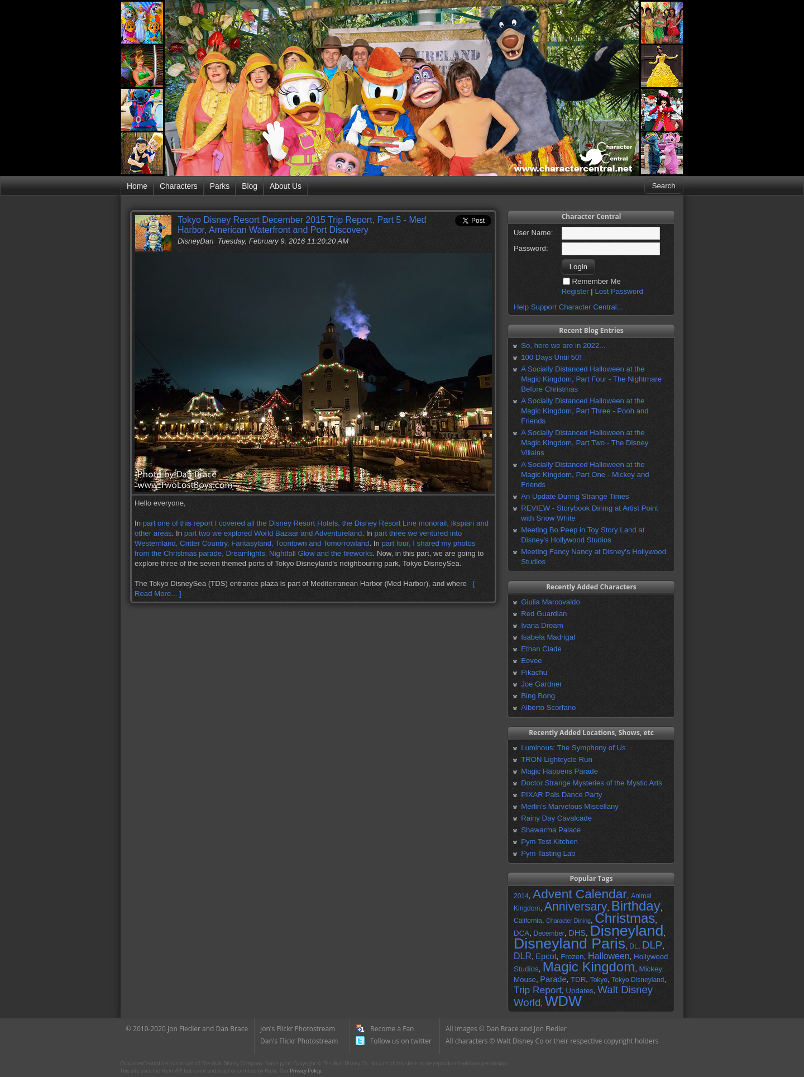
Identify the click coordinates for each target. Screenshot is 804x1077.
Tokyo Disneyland (637, 980)
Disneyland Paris (569, 943)
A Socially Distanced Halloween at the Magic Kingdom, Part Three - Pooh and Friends (584, 411)
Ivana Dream (542, 625)
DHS (577, 932)
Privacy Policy (305, 1070)
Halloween (609, 956)
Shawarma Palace (551, 830)
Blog (249, 186)
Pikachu (534, 672)
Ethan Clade (541, 649)
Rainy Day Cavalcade (556, 818)
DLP (652, 945)
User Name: (533, 232)
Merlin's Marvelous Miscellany (570, 806)
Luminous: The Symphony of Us (573, 748)
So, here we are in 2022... (563, 345)
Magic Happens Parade (559, 771)
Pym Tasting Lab (548, 853)
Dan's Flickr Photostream (299, 1041)
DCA (521, 933)
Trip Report (538, 989)
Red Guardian (544, 613)
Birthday (636, 905)
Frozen (572, 956)
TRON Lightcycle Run (556, 759)
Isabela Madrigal (548, 637)
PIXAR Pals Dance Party (561, 794)
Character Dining (568, 920)
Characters (179, 186)
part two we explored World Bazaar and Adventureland (273, 533)
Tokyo (598, 980)
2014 (521, 896)
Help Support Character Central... (568, 307)
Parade (553, 979)
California (528, 920)
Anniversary (575, 906)
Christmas (625, 918)
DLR (523, 956)
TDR (578, 979)
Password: (531, 248)
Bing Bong (538, 696)
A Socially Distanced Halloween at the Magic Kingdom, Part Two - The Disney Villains (584, 442)
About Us (286, 186)
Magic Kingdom (589, 966)
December (548, 933)
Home (137, 186)
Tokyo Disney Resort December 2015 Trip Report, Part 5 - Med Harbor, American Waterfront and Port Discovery (302, 225)
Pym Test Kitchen (549, 841)
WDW (563, 1001)
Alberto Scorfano (548, 707)
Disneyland (626, 930)
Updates (580, 991)
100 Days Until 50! (551, 357)
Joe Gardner (541, 684)
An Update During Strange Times (575, 496)
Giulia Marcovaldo (550, 602)
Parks (219, 186)
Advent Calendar (580, 894)
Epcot (545, 956)
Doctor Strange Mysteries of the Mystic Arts (591, 783)
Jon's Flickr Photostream (297, 1028)
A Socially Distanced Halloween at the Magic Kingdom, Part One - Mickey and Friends (585, 474)
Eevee (531, 660)
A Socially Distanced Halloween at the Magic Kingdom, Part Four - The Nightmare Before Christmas (591, 379)
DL (633, 946)
